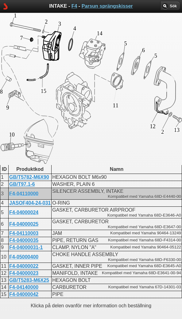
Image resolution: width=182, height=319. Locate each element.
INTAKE (67, 162)
